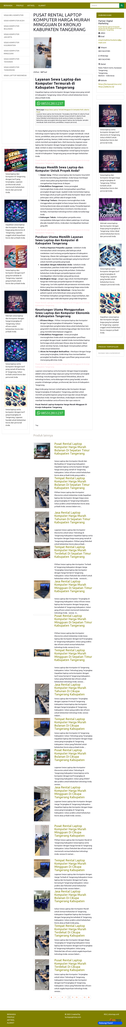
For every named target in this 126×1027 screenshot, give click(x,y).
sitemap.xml (113, 1014)
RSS (105, 1014)
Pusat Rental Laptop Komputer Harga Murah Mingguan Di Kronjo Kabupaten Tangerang (110, 28)
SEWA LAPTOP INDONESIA (15, 75)
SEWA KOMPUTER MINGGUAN (11, 52)
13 (84, 997)
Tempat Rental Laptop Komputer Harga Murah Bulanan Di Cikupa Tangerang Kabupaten (70, 723)
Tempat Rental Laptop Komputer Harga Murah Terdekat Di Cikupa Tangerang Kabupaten (70, 930)
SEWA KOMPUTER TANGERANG (11, 68)
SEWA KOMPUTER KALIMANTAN (11, 43)
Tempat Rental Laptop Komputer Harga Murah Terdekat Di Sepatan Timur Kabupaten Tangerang (72, 551)
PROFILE (20, 5)
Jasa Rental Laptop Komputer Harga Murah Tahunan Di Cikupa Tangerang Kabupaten (70, 689)
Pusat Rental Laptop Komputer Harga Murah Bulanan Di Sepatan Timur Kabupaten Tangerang (72, 448)
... (58, 997)
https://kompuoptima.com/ (110, 84)
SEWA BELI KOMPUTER (13, 15)
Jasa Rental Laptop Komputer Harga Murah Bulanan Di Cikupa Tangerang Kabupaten (70, 896)
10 (76, 997)
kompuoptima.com (73, 1017)
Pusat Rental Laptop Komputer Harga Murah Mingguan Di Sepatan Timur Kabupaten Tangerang (73, 620)
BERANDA (8, 5)
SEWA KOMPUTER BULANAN (11, 27)
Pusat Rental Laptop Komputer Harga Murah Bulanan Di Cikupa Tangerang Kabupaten (70, 754)
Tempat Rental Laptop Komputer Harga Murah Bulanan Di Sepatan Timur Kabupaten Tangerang (72, 483)
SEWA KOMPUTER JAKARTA (11, 35)
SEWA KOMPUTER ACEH (14, 21)
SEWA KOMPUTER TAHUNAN (11, 60)
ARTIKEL (31, 5)
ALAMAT (42, 5)
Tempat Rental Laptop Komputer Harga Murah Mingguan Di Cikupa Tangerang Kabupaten (70, 865)
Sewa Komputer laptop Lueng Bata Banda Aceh (109, 353)
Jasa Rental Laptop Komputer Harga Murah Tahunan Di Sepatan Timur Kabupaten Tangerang (72, 517)
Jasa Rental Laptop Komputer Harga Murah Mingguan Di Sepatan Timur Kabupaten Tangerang (73, 586)
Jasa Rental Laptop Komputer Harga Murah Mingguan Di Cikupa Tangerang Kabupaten (70, 792)
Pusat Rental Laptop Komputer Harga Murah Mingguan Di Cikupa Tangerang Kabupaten (70, 830)
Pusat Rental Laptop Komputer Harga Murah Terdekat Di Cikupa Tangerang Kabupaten (70, 965)
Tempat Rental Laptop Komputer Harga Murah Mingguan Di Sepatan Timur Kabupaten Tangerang (73, 655)
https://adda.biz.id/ (106, 87)
